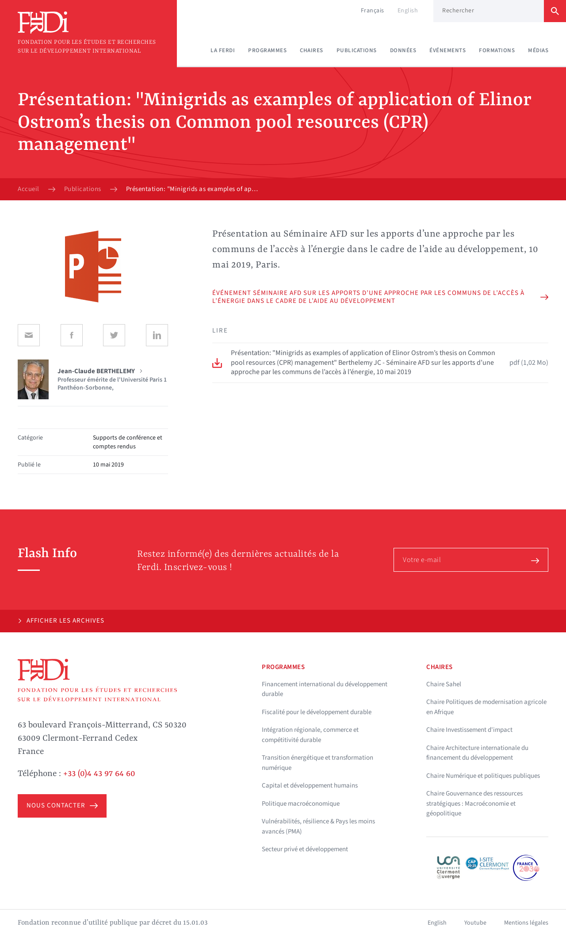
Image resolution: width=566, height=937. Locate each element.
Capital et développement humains (310, 785)
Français (372, 10)
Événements (447, 50)
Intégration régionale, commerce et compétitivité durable (310, 735)
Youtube (475, 922)
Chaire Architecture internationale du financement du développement (477, 753)
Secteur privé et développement (305, 849)
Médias (538, 50)
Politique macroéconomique (301, 803)
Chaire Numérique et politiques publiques (483, 775)
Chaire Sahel (443, 684)
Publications (357, 50)
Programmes (267, 50)
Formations (497, 50)
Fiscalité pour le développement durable (316, 712)
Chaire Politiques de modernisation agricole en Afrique (486, 707)
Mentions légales (526, 922)
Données (403, 50)
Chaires (311, 50)
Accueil (28, 189)
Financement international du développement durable (324, 689)
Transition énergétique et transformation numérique (317, 763)
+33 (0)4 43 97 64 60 (99, 774)
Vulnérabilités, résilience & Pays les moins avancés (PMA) (318, 826)
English (408, 10)
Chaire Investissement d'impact (469, 729)
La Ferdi (222, 50)
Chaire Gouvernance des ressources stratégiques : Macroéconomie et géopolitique (474, 803)
